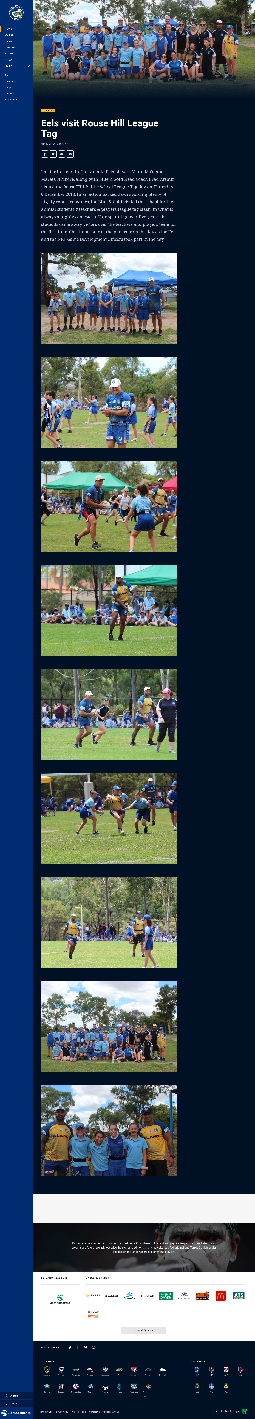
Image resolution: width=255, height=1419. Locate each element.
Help (84, 1411)
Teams (9, 53)
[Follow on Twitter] (85, 1347)
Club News (48, 111)
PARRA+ (9, 93)
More (17, 66)
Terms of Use (46, 1411)
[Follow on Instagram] (93, 1347)
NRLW (8, 60)
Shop (8, 87)
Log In (11, 1403)
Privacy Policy (61, 1411)
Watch (9, 35)
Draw (8, 41)
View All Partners (144, 1330)
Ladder (10, 47)
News (8, 28)
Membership (12, 81)
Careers (75, 1411)
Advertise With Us (111, 1411)
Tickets (9, 75)
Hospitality (11, 99)
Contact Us (94, 1411)
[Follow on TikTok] (70, 1347)
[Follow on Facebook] (77, 1347)
